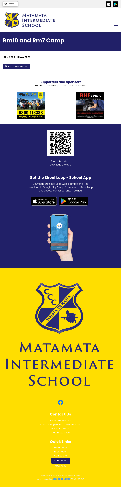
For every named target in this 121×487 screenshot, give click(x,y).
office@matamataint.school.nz (64, 424)
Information (60, 451)
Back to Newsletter (16, 66)
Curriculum (60, 455)
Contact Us (60, 460)
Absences (60, 465)
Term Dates (60, 447)
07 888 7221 (64, 420)
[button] (10, 4)
